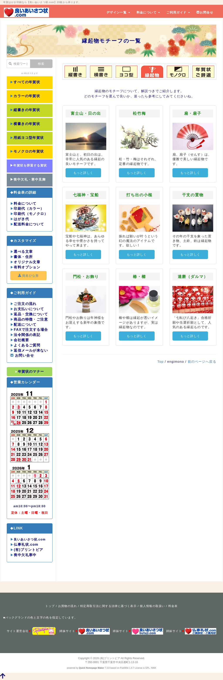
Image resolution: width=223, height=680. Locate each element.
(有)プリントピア (110, 658)
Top (160, 361)
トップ (50, 606)
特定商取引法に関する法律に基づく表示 (108, 606)
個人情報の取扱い (152, 606)
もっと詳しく (83, 173)
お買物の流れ (67, 606)
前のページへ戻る (202, 361)
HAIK (153, 668)
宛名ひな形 (28, 275)
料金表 (173, 606)
